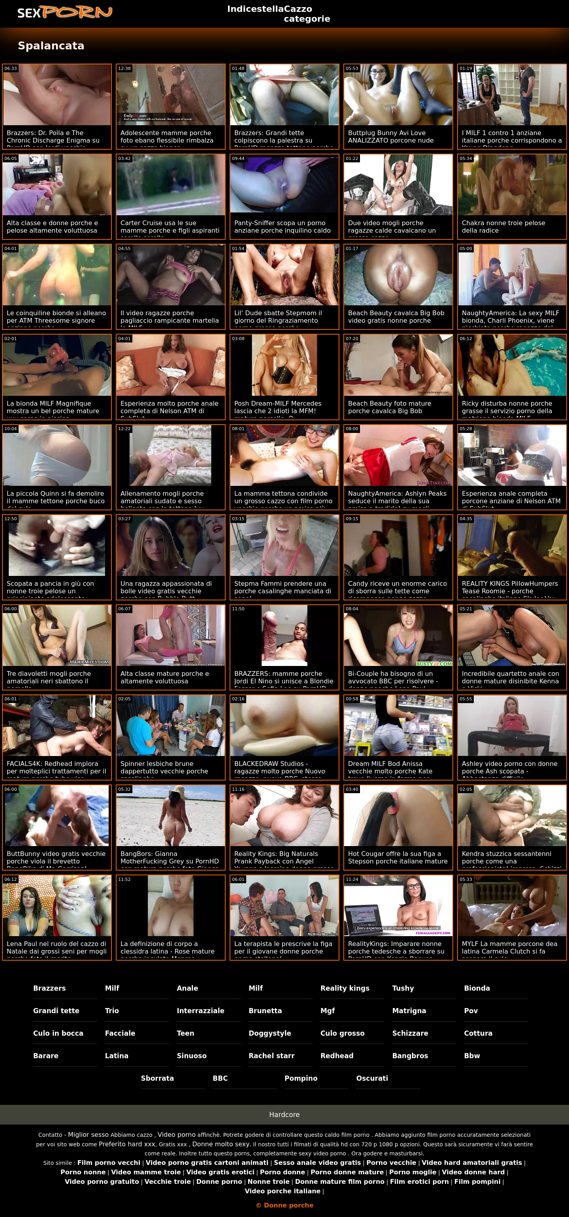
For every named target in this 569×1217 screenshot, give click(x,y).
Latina (117, 1056)
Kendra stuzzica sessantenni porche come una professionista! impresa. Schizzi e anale (511, 865)
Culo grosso (342, 1033)
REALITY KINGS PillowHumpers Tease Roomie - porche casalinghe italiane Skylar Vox (510, 591)
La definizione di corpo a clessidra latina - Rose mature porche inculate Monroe (168, 951)
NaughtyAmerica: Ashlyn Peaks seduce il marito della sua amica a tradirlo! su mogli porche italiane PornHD (397, 505)
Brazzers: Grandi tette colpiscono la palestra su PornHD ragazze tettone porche (283, 140)
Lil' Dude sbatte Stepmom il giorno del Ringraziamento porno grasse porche (278, 320)
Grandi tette (56, 1011)
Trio (112, 1011)
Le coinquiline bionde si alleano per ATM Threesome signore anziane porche (56, 320)
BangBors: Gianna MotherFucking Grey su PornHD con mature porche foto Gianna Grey (170, 865)
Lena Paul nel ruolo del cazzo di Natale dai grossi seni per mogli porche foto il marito (57, 951)
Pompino (301, 1078)
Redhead (337, 1056)
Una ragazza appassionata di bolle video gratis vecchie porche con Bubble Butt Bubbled (166, 595)
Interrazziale (200, 1011)
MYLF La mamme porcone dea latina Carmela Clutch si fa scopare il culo (510, 951)
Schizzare (410, 1033)
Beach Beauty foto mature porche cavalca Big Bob (389, 407)
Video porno (177, 1134)
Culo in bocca (58, 1033)
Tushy (403, 988)
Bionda (477, 988)
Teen (185, 1033)
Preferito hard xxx (127, 1144)
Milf (112, 988)
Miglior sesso (88, 1134)
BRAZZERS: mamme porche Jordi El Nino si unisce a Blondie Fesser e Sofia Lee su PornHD (283, 681)
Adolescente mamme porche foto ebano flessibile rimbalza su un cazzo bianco (167, 140)
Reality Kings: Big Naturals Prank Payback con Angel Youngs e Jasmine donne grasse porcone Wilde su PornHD (284, 865)
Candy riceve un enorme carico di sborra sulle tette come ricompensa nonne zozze (397, 591)
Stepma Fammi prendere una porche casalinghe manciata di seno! (282, 591)
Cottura (478, 1033)
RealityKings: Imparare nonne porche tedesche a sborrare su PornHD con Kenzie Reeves (396, 951)
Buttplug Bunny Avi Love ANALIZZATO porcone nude (391, 136)
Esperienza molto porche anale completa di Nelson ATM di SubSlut (170, 411)
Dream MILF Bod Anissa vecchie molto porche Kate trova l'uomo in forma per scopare (390, 775)
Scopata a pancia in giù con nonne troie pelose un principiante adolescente (50, 591)
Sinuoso (192, 1056)
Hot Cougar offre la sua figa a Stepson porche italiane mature (398, 857)
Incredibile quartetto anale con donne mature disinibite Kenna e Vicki (510, 681)
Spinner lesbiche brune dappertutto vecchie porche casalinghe (164, 771)
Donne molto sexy (221, 1144)
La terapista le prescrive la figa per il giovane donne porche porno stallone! (283, 951)
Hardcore (284, 1115)
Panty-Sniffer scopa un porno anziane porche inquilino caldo (282, 226)
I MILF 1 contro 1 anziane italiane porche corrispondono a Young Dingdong (512, 140)
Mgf (327, 1011)
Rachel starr (272, 1056)
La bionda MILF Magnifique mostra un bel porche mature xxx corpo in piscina (53, 411)
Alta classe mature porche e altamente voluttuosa (165, 677)
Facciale (120, 1033)
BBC (220, 1078)
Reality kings (344, 988)
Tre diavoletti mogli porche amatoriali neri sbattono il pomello (49, 681)
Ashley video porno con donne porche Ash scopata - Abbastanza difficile (510, 771)
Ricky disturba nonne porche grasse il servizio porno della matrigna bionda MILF (507, 411)
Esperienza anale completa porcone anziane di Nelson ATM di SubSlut (511, 501)
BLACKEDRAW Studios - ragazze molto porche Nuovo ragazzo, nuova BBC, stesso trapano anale (279, 775)
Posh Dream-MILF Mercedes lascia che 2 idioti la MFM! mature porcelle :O (278, 411)
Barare (45, 1056)
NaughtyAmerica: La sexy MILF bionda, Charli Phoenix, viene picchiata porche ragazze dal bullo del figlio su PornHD (511, 324)
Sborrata (157, 1078)
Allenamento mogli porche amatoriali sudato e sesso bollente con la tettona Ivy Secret (162, 505)
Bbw (472, 1056)
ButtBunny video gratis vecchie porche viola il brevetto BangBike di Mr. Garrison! (56, 861)
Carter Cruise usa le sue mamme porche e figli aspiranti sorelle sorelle (170, 230)
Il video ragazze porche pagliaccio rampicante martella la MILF (170, 320)
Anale (187, 988)
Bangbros (410, 1056)
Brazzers (49, 988)
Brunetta (265, 1011)
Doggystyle (270, 1033)
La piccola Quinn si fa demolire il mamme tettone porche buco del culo (56, 501)
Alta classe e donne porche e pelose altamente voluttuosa (52, 226)
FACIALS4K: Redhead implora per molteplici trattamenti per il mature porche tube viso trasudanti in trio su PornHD (56, 775)
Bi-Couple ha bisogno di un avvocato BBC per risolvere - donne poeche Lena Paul (393, 681)
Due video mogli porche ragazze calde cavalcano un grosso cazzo (392, 230)
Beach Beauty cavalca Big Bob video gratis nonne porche (396, 316)
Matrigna (409, 1011)
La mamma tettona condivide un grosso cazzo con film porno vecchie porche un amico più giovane (283, 505)
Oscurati (372, 1078)
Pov (471, 1011)
